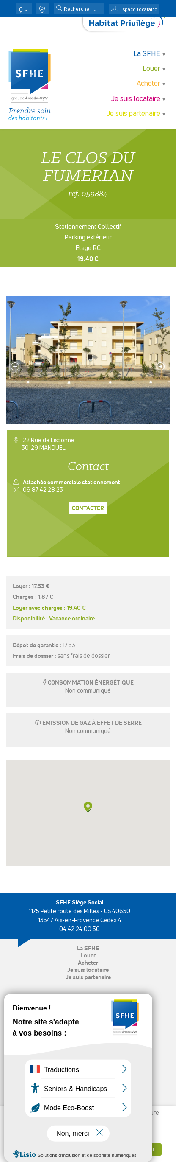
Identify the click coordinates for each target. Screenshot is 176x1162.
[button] (59, 9)
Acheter (148, 83)
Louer (151, 69)
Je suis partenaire (133, 114)
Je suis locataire (135, 99)
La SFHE (146, 54)
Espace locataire (138, 9)
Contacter (88, 508)
